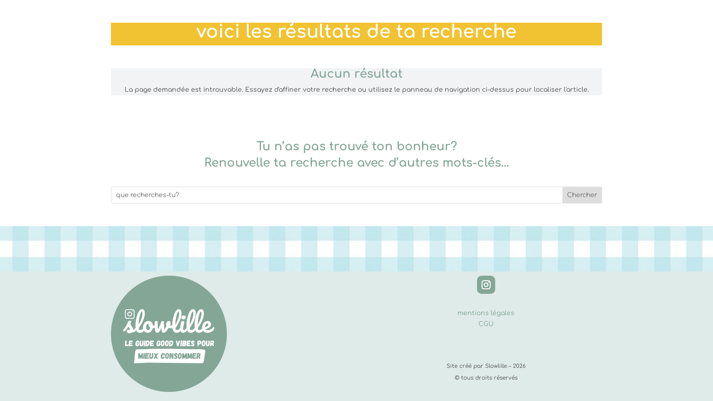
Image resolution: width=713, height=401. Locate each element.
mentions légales (485, 313)
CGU (486, 324)
